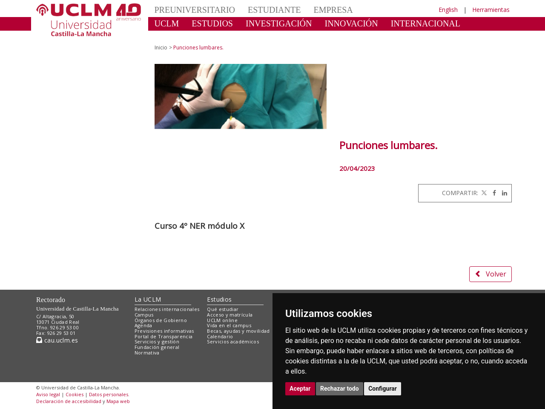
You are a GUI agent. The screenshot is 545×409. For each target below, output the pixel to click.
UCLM (167, 23)
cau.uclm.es (57, 340)
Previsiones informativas (164, 331)
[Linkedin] (502, 193)
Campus (144, 314)
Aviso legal (48, 394)
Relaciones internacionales (167, 309)
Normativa (147, 352)
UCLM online (222, 320)
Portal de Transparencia (164, 336)
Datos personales (108, 394)
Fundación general (157, 347)
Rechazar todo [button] (339, 388)
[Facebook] (492, 193)
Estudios (219, 299)
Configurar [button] (382, 388)
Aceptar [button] (300, 388)
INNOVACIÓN (351, 23)
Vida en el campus (229, 325)
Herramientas (491, 10)
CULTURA (174, 36)
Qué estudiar (222, 309)
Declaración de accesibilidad (68, 401)
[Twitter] (483, 193)
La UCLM (148, 299)
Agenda (143, 325)
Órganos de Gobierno (161, 320)
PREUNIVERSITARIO (195, 9)
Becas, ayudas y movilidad (238, 331)
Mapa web (118, 401)
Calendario (220, 336)
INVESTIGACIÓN (279, 23)
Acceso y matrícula (229, 314)
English (448, 10)
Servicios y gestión (157, 341)
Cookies (74, 394)
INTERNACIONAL (425, 23)
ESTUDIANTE (274, 9)
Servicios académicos (233, 341)
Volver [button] (490, 274)
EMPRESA (333, 9)
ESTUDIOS (212, 23)
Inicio (161, 47)
